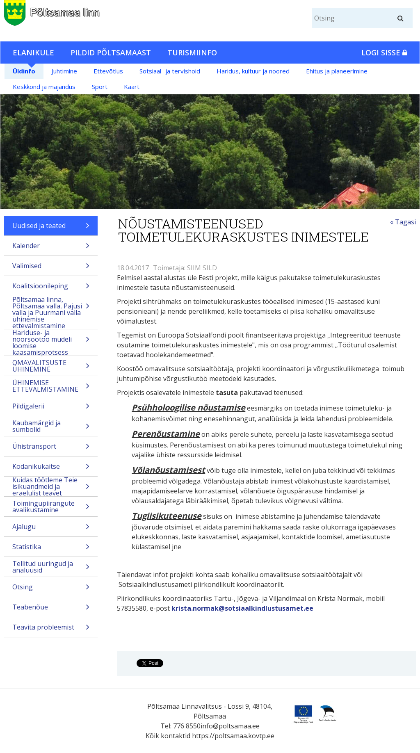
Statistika (50, 549)
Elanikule (33, 52)
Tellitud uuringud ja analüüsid (50, 568)
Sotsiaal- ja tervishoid (169, 71)
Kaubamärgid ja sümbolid (50, 427)
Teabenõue (50, 609)
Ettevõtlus (108, 71)
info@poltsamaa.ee (230, 725)
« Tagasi (403, 221)
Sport (99, 86)
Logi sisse (384, 52)
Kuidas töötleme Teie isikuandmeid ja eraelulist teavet (50, 486)
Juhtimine (64, 71)
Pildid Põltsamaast (111, 52)
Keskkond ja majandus (44, 86)
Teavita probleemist (50, 630)
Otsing (50, 589)
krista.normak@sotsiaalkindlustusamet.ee (242, 608)
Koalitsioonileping (50, 288)
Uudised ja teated (50, 228)
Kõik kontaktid (168, 735)
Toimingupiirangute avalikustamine (50, 507)
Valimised (50, 268)
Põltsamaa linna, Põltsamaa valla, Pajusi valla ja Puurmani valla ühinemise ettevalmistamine (50, 312)
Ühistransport (50, 449)
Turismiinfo (192, 52)
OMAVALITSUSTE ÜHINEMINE (50, 367)
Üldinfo (24, 71)
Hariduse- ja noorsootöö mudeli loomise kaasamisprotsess (50, 342)
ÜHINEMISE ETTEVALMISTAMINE (50, 387)
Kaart (131, 86)
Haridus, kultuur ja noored (253, 71)
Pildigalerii (50, 409)
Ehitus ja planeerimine (337, 71)
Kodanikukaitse (50, 469)
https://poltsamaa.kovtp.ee (233, 735)
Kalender (50, 248)
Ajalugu (50, 529)
